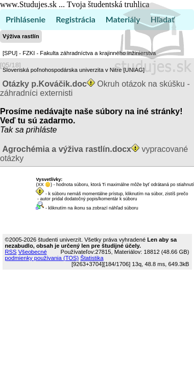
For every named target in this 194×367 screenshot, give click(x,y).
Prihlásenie (25, 19)
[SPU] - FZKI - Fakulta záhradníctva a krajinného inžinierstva (79, 53)
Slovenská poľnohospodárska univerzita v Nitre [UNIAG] (73, 70)
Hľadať (163, 19)
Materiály (123, 19)
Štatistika (91, 258)
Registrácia (75, 19)
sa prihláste (36, 129)
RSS (11, 252)
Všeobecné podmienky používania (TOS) (42, 255)
